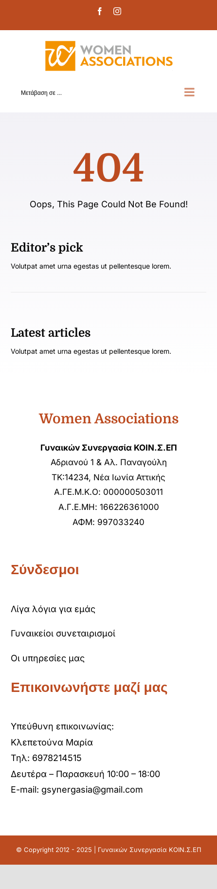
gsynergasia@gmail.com (92, 789)
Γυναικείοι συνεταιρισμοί (63, 633)
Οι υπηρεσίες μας (48, 658)
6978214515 (57, 758)
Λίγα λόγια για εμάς (53, 609)
